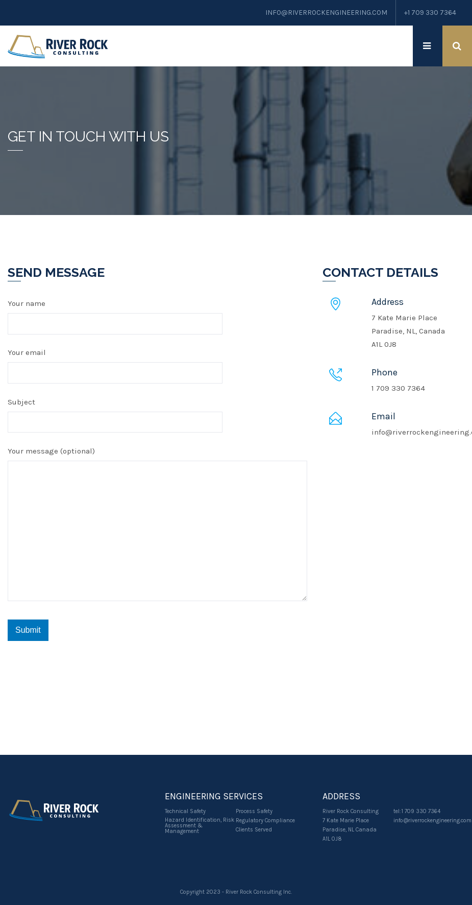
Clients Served (254, 829)
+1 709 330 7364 (429, 12)
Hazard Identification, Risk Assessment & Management (199, 825)
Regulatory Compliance (265, 820)
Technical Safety (185, 811)
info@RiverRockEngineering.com (324, 12)
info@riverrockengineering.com (432, 820)
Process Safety (254, 811)
